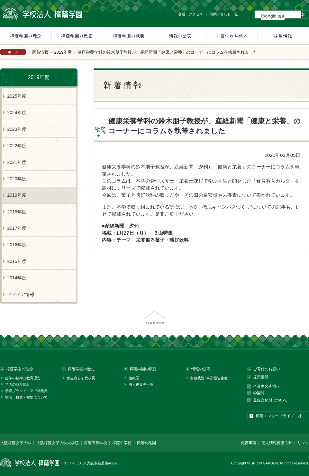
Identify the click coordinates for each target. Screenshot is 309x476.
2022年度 (16, 145)
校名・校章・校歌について (26, 397)
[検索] (273, 16)
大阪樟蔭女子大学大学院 (57, 443)
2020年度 (16, 178)
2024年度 (16, 112)
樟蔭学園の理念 (19, 369)
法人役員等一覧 (141, 384)
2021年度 (16, 162)
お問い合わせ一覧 (224, 14)
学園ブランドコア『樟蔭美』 (28, 391)
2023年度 (16, 129)
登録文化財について (270, 400)
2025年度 (16, 96)
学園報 (259, 393)
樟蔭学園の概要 (129, 35)
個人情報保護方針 (276, 443)
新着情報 (40, 52)
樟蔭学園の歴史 (77, 35)
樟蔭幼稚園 (146, 443)
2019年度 (63, 52)
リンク (303, 443)
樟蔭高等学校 (95, 443)
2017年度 (16, 228)
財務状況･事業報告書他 (209, 378)
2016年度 (16, 244)
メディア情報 (20, 294)
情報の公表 (180, 35)
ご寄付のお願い (232, 35)
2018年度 (16, 211)
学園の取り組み (17, 384)
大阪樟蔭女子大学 (15, 443)
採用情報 (283, 35)
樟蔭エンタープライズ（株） (281, 416)
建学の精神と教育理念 (23, 378)
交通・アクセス (190, 14)
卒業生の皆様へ (266, 386)
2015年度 (16, 261)
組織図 (134, 378)
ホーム (13, 52)
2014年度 (16, 277)
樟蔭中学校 (122, 443)
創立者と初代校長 (81, 378)
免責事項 (248, 443)
